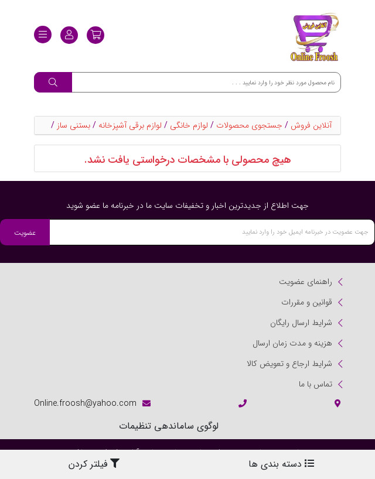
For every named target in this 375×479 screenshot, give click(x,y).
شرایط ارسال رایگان (301, 322)
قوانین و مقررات (306, 302)
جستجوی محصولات (249, 125)
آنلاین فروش (311, 125)
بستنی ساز (73, 125)
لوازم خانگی (189, 125)
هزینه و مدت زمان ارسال (292, 343)
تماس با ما (315, 384)
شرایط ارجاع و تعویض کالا (289, 363)
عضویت (25, 232)
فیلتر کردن (94, 464)
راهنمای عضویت (305, 281)
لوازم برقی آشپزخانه (130, 125)
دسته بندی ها (281, 464)
